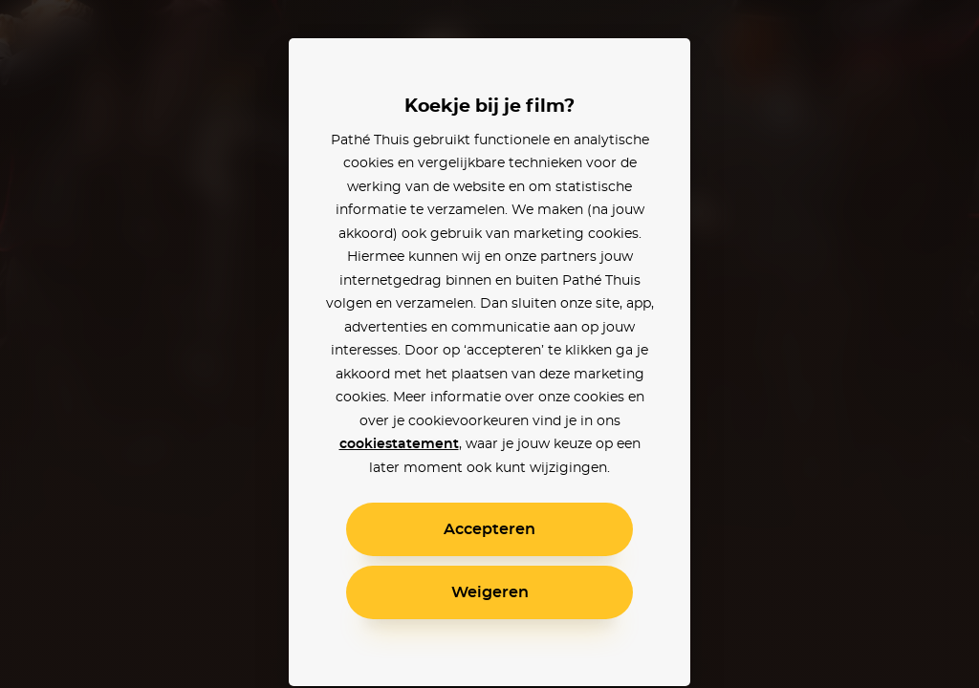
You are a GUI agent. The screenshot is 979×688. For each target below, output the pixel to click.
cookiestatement (399, 444)
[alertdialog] (489, 344)
